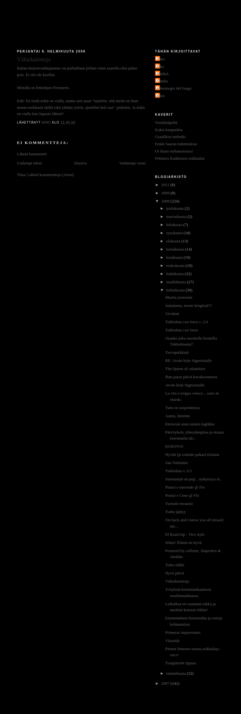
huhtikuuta (175, 273)
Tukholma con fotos (181, 330)
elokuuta (173, 241)
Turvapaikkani (177, 352)
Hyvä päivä (174, 573)
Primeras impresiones (182, 632)
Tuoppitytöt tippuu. (181, 663)
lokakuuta (175, 224)
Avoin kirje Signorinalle (184, 385)
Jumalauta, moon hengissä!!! (188, 305)
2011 (165, 184)
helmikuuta (176, 290)
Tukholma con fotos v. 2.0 (186, 321)
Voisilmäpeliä (166, 122)
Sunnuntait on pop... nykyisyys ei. (193, 479)
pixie (161, 95)
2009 (165, 193)
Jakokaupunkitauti (120, 25)
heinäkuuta (175, 249)
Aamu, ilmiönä (177, 415)
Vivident (172, 313)
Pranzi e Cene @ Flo (182, 495)
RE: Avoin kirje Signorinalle (188, 360)
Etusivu (80, 163)
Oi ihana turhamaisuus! (174, 151)
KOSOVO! (174, 446)
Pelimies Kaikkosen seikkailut (179, 158)
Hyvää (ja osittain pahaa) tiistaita (192, 454)
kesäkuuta (175, 257)
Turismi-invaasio (179, 503)
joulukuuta (175, 208)
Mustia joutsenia (178, 297)
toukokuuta (176, 265)
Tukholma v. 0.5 (178, 470)
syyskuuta (175, 232)
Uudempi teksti (29, 163)
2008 (165, 201)
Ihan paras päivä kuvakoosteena (191, 376)
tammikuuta (176, 673)
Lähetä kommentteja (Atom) (50, 174)
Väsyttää (172, 640)
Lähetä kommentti (32, 154)
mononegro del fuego (174, 88)
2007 (165, 683)
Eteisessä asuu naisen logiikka (189, 424)
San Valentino (176, 462)
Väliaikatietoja (177, 581)
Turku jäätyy (175, 511)
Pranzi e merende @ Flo (185, 487)
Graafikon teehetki (170, 136)
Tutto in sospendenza (182, 407)
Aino (161, 59)
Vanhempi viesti (132, 163)
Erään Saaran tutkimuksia (176, 143)
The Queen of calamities (185, 368)
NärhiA (163, 73)
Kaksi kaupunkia (169, 129)
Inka (160, 66)
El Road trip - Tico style (184, 534)
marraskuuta (177, 216)
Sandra (162, 81)
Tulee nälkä (174, 564)
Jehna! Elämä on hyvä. (183, 542)
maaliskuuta (176, 282)
